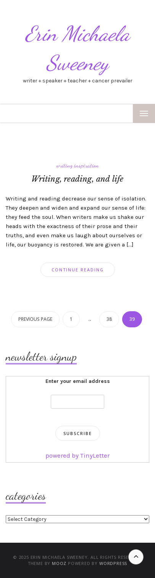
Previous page (35, 319)
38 (109, 319)
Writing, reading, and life (77, 179)
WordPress (113, 563)
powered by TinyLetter (77, 455)
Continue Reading (78, 270)
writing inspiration (78, 165)
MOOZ (59, 563)
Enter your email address (77, 381)
